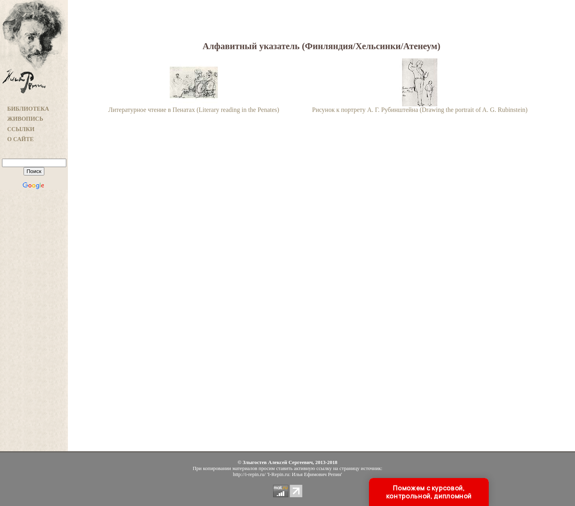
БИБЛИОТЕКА (28, 109)
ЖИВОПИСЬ (25, 119)
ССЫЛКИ (21, 129)
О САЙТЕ (20, 139)
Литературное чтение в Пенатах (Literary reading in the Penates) (193, 107)
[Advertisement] (34, 324)
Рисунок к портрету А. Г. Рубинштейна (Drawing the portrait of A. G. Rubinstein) (420, 107)
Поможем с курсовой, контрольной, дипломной (429, 492)
